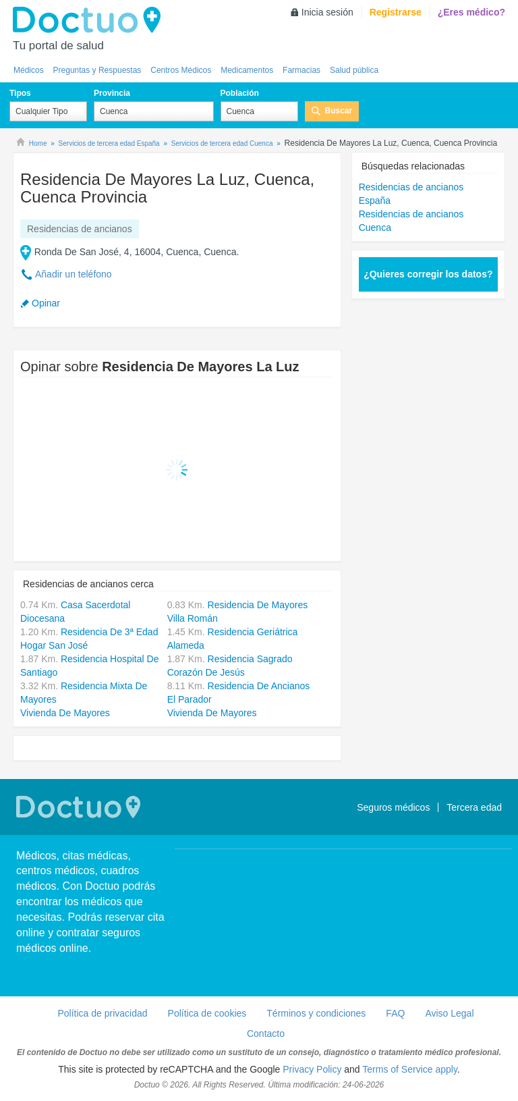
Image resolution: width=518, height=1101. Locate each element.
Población (240, 93)
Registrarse (396, 12)
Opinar (46, 303)
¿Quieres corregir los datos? (428, 274)
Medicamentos (247, 70)
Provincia (112, 93)
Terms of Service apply (409, 1069)
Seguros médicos (393, 807)
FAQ (395, 1013)
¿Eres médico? (471, 12)
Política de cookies (207, 1013)
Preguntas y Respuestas (97, 70)
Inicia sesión (327, 12)
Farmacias (301, 70)
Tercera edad (474, 807)
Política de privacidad (102, 1013)
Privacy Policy (312, 1069)
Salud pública (354, 70)
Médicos (28, 70)
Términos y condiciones (316, 1013)
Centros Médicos (180, 70)
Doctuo (90, 20)
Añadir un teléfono (73, 274)
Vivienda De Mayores (65, 712)
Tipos (20, 93)
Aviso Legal (449, 1013)
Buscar (339, 110)
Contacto (266, 1033)
